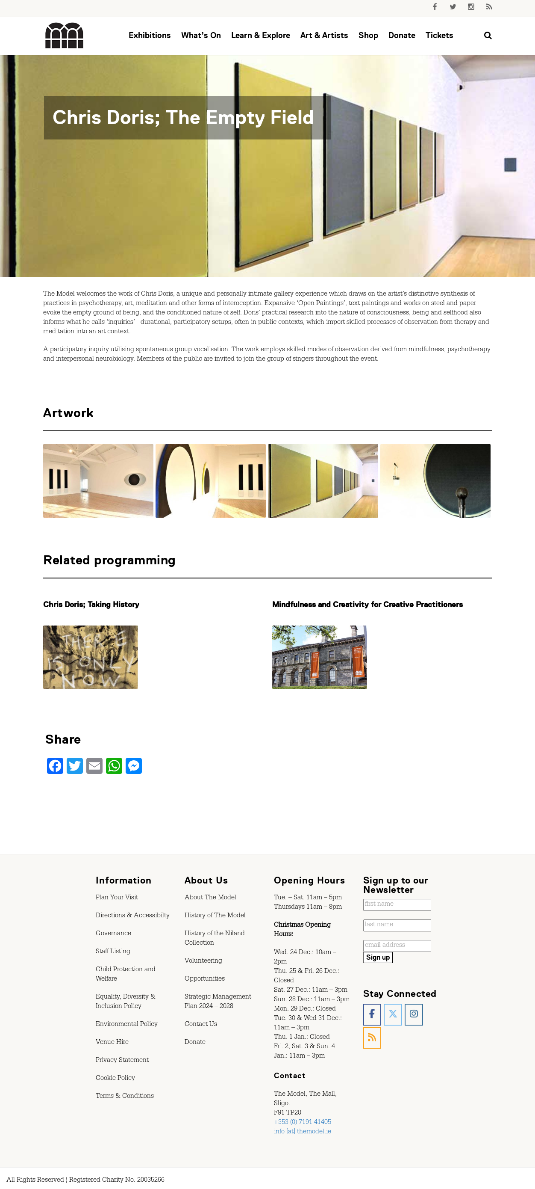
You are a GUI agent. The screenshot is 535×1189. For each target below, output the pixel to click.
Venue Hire (112, 1043)
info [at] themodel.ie (302, 1132)
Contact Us (201, 1025)
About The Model (210, 898)
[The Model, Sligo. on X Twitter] (393, 1015)
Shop (368, 35)
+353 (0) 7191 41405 (302, 1123)
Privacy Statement (122, 1061)
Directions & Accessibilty (133, 916)
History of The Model (215, 916)
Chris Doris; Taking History (91, 604)
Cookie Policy (115, 1079)
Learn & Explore (260, 35)
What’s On (201, 35)
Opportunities (205, 979)
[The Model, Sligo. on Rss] (372, 1038)
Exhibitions (150, 35)
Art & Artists (324, 35)
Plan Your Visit (117, 898)
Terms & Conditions (125, 1097)
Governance (113, 934)
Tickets (439, 35)
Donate (401, 35)
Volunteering (203, 961)
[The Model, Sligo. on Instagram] (414, 1015)
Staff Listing (113, 952)
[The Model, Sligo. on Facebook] (372, 1015)
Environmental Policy (127, 1025)
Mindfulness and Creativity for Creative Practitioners (367, 604)
